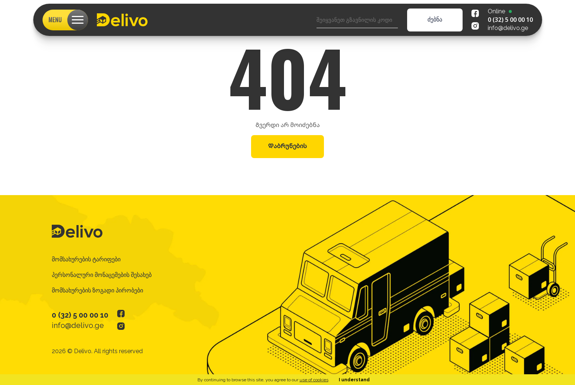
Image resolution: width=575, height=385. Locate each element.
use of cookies (314, 379)
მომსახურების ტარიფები (86, 259)
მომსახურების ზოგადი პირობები (97, 290)
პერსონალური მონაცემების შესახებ (102, 274)
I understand (354, 379)
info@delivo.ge (508, 27)
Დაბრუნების (287, 146)
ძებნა (434, 19)
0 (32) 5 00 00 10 (510, 20)
